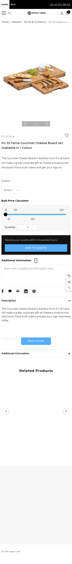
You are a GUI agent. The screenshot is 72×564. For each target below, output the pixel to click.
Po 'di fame (8, 136)
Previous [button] (25, 124)
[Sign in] (61, 13)
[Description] (36, 301)
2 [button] (36, 451)
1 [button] (31, 451)
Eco (13, 4)
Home (4, 4)
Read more (36, 341)
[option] (36, 79)
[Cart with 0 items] (67, 13)
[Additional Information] (36, 353)
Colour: (6, 181)
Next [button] (46, 124)
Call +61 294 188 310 (60, 4)
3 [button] (41, 451)
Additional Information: (16, 260)
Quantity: (10, 227)
